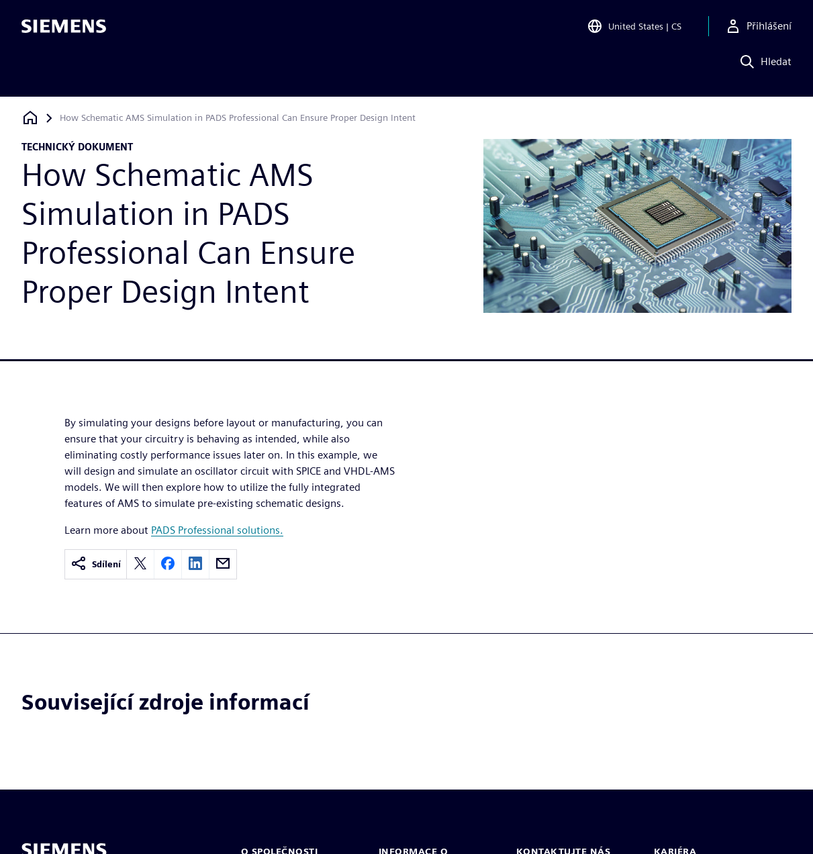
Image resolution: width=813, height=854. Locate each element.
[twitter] (140, 564)
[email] (222, 564)
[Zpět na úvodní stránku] (30, 117)
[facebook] (167, 564)
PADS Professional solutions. (217, 530)
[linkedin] (195, 564)
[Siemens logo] (63, 29)
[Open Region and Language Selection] (634, 29)
